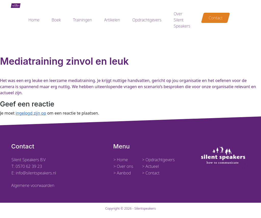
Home (33, 20)
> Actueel (150, 166)
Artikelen (112, 20)
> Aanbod (122, 173)
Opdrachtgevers (147, 20)
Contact (215, 18)
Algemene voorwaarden (32, 185)
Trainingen (82, 20)
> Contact (150, 173)
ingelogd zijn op (31, 113)
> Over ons (123, 166)
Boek (56, 20)
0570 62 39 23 (29, 166)
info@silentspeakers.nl (35, 173)
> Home (120, 159)
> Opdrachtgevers (158, 159)
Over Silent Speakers (182, 20)
